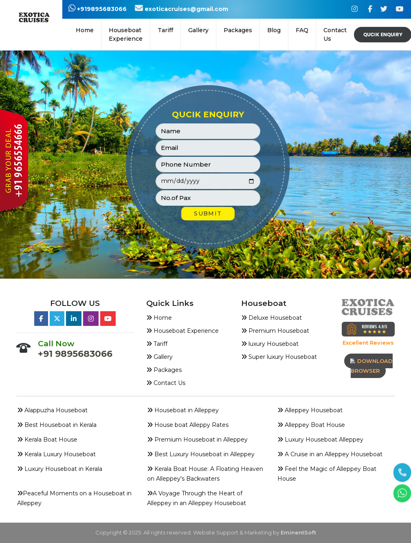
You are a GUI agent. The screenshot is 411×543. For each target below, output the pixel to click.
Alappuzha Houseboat (52, 410)
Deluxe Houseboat (271, 317)
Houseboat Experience (126, 34)
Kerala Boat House (47, 439)
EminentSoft (298, 532)
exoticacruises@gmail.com (181, 9)
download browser (371, 366)
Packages (164, 370)
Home (85, 30)
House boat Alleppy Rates (188, 425)
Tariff (165, 30)
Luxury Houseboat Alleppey (320, 439)
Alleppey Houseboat (310, 410)
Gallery (198, 30)
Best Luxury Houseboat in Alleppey (201, 454)
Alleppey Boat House (311, 425)
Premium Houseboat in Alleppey (197, 439)
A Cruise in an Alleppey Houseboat (329, 454)
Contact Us (335, 34)
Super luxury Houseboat (279, 357)
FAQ (302, 30)
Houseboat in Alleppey (183, 410)
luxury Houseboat (270, 343)
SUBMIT (208, 213)
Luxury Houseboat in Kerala (59, 469)
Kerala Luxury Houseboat (56, 454)
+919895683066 (97, 9)
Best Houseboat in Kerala (57, 425)
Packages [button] (238, 30)
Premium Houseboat (275, 330)
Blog (274, 30)
